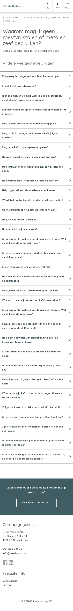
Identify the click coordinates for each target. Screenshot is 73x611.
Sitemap (7, 584)
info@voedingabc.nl (14, 553)
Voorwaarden (10, 580)
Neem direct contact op (34, 502)
